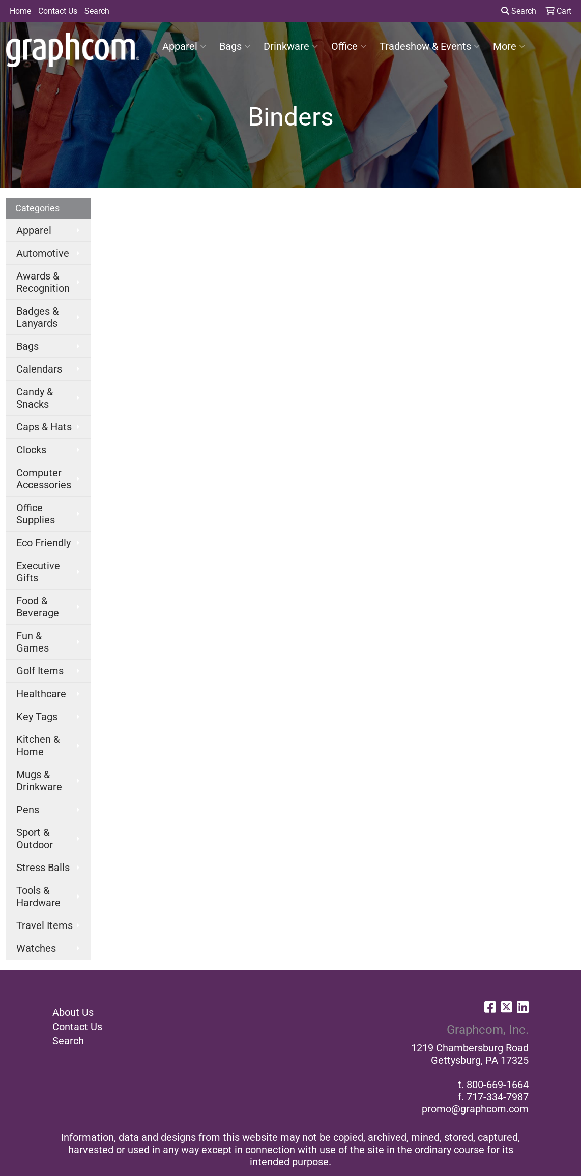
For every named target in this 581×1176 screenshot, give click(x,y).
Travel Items (44, 925)
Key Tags (36, 716)
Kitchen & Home (38, 745)
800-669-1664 (498, 1084)
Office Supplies (35, 514)
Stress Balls (43, 867)
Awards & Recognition (43, 282)
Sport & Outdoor (34, 838)
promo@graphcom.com (475, 1109)
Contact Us (57, 11)
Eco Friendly (43, 543)
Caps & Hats (44, 427)
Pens (27, 809)
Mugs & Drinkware (39, 780)
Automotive (42, 253)
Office (348, 46)
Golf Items (40, 671)
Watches (36, 948)
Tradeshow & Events (430, 46)
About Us (73, 1012)
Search (96, 11)
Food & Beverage (37, 607)
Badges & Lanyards (37, 317)
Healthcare (41, 694)
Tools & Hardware (38, 896)
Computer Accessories (43, 479)
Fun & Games (32, 642)
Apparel (184, 46)
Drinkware (291, 46)
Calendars (39, 369)
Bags (234, 46)
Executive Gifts (38, 572)
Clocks (31, 450)
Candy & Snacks (34, 398)
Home (20, 11)
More (509, 46)
